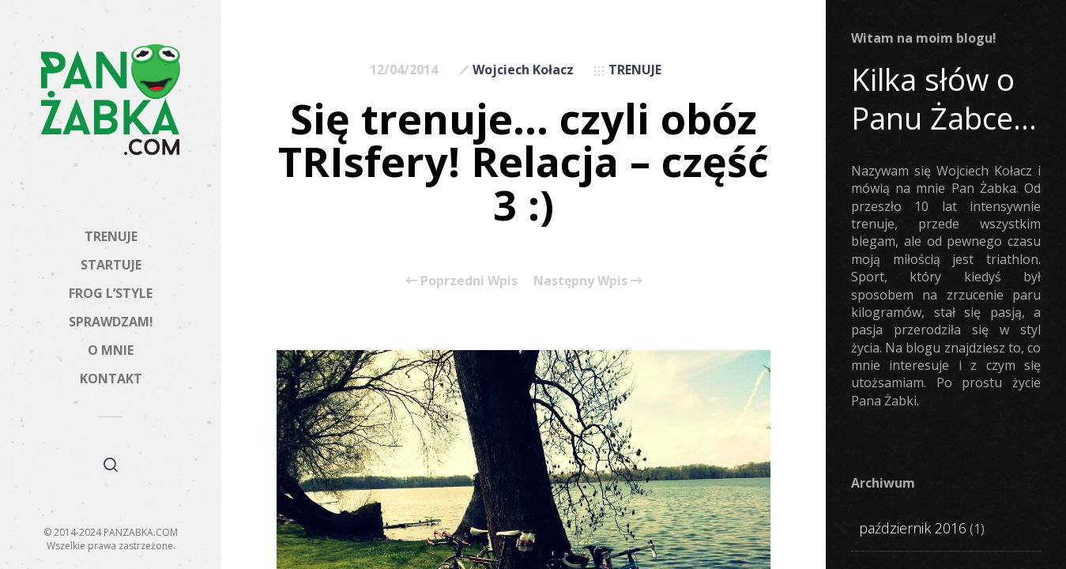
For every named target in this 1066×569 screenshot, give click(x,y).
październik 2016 (912, 527)
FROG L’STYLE (111, 293)
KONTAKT (111, 378)
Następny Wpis (587, 280)
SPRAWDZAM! (111, 321)
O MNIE (111, 350)
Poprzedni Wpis (462, 280)
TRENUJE (111, 236)
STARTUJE (111, 264)
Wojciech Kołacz (523, 69)
